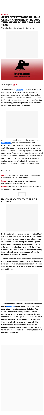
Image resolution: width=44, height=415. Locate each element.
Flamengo (19, 90)
